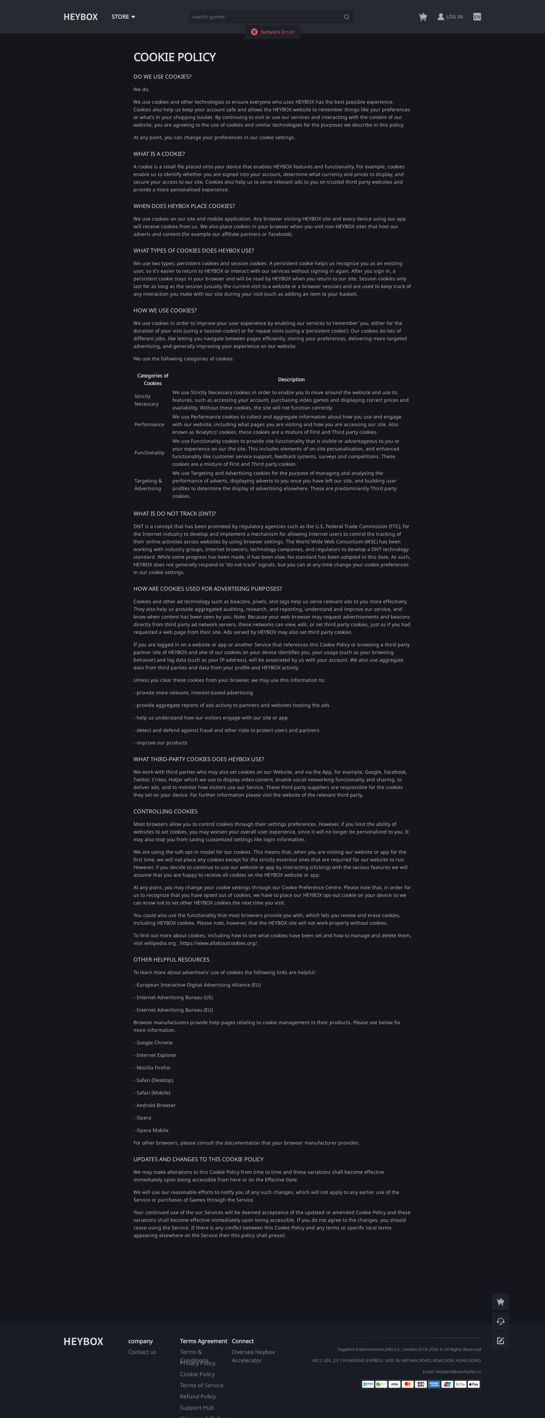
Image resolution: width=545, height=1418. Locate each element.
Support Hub (197, 1407)
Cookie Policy (197, 1374)
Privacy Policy (197, 1363)
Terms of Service (201, 1385)
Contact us (142, 1352)
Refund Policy (198, 1396)
